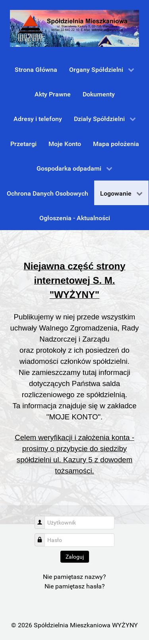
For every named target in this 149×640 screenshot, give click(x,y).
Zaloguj (75, 557)
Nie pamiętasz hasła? (75, 586)
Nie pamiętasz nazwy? (74, 576)
